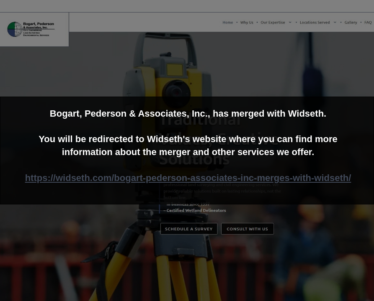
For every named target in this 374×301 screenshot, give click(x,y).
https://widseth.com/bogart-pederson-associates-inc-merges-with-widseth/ (188, 178)
